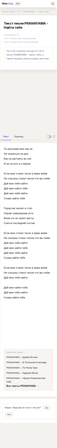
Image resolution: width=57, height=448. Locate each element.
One (7, 4)
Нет (9, 414)
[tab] (6, 136)
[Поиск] (52, 3)
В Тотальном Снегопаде (34, 362)
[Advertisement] (28, 101)
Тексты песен (8, 11)
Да (46, 407)
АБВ (18, 3)
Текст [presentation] (6, 136)
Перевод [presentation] (18, 136)
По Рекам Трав (30, 368)
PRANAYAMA (29, 11)
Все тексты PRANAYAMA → (22, 386)
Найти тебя (43, 11)
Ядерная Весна (30, 373)
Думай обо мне (30, 357)
